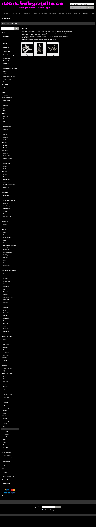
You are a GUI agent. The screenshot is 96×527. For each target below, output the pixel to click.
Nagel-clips (6, 299)
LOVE (4, 273)
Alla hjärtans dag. (7, 74)
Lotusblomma (6, 276)
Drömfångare (6, 147)
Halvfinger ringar (7, 216)
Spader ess (6, 363)
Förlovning (5, 192)
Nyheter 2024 (6, 60)
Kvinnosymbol (6, 265)
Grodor (5, 211)
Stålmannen (6, 378)
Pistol (4, 326)
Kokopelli (5, 257)
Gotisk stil (5, 203)
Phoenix (5, 320)
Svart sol (5, 381)
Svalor (4, 376)
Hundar (5, 224)
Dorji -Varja (6, 140)
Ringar (5, 82)
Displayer (5, 465)
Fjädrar (5, 171)
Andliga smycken (7, 97)
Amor (4, 87)
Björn (4, 110)
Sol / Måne (6, 355)
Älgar (4, 426)
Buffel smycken (7, 124)
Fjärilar (5, 174)
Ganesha (5, 198)
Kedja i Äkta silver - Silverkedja (8, 248)
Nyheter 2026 (6, 66)
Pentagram (6, 318)
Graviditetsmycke (7, 205)
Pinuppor (5, 323)
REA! (3, 32)
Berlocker (5, 105)
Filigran (5, 166)
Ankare (5, 89)
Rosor (4, 339)
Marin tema (6, 286)
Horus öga (5, 221)
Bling (4, 113)
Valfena (5, 410)
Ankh (4, 92)
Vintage (5, 418)
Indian (4, 229)
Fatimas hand (6, 163)
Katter (4, 240)
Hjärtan (5, 219)
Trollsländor (6, 397)
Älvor (16, 23)
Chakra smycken (7, 126)
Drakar (5, 142)
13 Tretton (5, 386)
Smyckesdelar (6, 483)
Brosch (5, 118)
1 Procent (5, 328)
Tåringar (5, 400)
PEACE (5, 315)
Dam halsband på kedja (9, 76)
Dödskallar (5, 150)
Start (3, 468)
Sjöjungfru (5, 347)
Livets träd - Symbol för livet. (10, 270)
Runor (4, 342)
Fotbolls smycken (7, 179)
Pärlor (4, 334)
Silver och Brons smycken (7, 23)
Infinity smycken (7, 237)
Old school (5, 307)
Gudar (4, 213)
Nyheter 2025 (6, 63)
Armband (5, 95)
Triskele (5, 392)
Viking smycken (7, 79)
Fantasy (5, 161)
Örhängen (5, 84)
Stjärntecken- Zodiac (8, 373)
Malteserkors (6, 281)
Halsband (6, 434)
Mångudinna (6, 294)
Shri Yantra (6, 344)
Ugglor (5, 413)
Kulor (4, 262)
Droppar (5, 145)
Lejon (4, 268)
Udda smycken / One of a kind (10, 68)
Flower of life (6, 182)
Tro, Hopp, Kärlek (7, 394)
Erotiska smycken (7, 158)
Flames (5, 176)
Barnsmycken (6, 100)
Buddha (5, 121)
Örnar (4, 444)
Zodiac (5, 423)
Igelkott (5, 234)
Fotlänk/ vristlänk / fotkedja (9, 184)
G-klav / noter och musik (9, 200)
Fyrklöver (5, 190)
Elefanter (5, 153)
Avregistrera (54, 510)
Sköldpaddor (6, 352)
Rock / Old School (7, 336)
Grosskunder (5, 479)
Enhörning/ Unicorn (8, 155)
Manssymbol (6, 284)
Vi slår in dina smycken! (8, 476)
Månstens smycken (8, 297)
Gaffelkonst (6, 195)
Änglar (4, 439)
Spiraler (5, 365)
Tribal (4, 389)
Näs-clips (5, 302)
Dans (4, 132)
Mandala (5, 278)
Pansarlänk (6, 313)
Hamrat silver (6, 208)
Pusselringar (6, 331)
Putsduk (5, 71)
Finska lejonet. (6, 169)
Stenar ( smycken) (7, 368)
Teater (4, 384)
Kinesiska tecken (7, 252)
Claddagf (5, 129)
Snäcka (5, 357)
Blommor (5, 116)
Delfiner (5, 134)
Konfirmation (6, 40)
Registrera (45, 510)
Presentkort (6, 36)
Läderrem (4, 472)
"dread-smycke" (7, 455)
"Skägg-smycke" (7, 452)
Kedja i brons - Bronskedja (9, 245)
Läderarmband (6, 461)
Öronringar (6, 447)
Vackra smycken (7, 408)
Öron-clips (5, 450)
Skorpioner (6, 349)
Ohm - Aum (6, 305)
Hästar (5, 227)
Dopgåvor (5, 137)
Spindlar (5, 360)
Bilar (4, 108)
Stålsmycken (6, 47)
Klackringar (6, 254)
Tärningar (5, 402)
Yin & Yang (6, 421)
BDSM (4, 103)
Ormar (4, 310)
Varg (4, 415)
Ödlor (4, 442)
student (5, 43)
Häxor (4, 232)
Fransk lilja (6, 187)
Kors (4, 260)
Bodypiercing (6, 51)
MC (4, 289)
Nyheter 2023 (6, 58)
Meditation (5, 291)
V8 (4, 405)
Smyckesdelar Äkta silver (9, 458)
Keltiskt (5, 242)
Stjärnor (5, 371)
